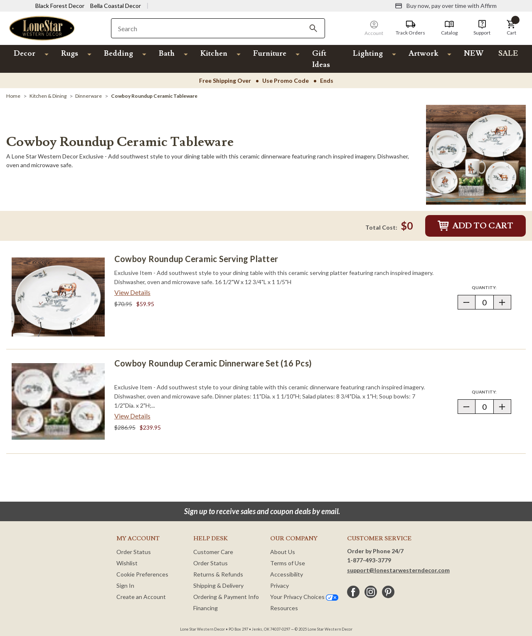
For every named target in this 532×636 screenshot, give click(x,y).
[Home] (13, 96)
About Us (282, 551)
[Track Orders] (410, 28)
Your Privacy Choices (304, 596)
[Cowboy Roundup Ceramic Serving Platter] (58, 297)
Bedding (118, 53)
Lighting (368, 53)
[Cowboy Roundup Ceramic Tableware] (154, 96)
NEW (473, 53)
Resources (284, 607)
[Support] (482, 28)
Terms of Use (287, 563)
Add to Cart (475, 225)
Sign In (125, 585)
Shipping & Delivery (218, 585)
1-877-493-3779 (369, 560)
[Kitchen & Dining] (48, 96)
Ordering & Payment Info (226, 596)
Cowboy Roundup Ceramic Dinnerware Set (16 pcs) (213, 363)
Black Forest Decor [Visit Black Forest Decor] (59, 5)
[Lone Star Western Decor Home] (42, 27)
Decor (24, 53)
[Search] (313, 28)
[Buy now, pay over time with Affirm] (446, 6)
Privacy (279, 585)
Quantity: (491, 287)
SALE (508, 53)
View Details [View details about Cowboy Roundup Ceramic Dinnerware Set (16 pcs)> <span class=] (132, 416)
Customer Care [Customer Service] (213, 551)
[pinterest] (388, 592)
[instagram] (371, 592)
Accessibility (286, 574)
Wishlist (127, 563)
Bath (167, 53)
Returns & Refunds (218, 574)
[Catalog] (449, 28)
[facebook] (353, 592)
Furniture (269, 53)
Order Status (133, 551)
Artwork (423, 53)
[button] (511, 28)
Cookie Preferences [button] (142, 574)
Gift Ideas (321, 59)
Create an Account (141, 596)
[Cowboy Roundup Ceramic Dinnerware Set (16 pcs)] (58, 401)
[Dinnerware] (88, 96)
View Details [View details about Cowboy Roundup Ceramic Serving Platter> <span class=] (132, 292)
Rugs (69, 53)
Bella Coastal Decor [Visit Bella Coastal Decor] (115, 5)
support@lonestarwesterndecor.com (398, 570)
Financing (205, 607)
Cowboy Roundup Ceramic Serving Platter (196, 259)
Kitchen (213, 53)
